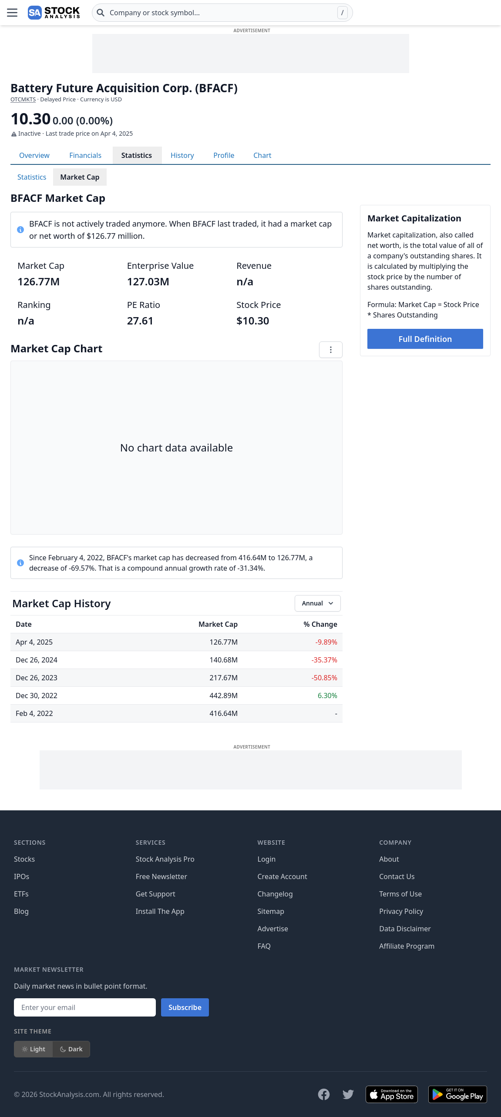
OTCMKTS (23, 99)
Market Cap (79, 177)
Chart (262, 155)
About (389, 859)
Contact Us (396, 876)
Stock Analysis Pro (165, 859)
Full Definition (425, 339)
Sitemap (271, 911)
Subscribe (185, 1007)
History (182, 155)
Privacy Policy (401, 911)
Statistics (136, 155)
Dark (71, 1049)
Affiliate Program (406, 946)
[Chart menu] (331, 349)
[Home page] (53, 12)
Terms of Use (400, 894)
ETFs (21, 894)
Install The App (160, 911)
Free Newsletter (161, 876)
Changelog (275, 894)
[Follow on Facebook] (324, 1094)
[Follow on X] (348, 1094)
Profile (223, 155)
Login (267, 859)
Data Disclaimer (405, 928)
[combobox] (222, 12)
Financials (85, 155)
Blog (21, 911)
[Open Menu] (12, 13)
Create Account (282, 876)
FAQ (264, 946)
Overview (34, 155)
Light (33, 1049)
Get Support (155, 894)
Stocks (24, 859)
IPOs (21, 876)
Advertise (273, 928)
